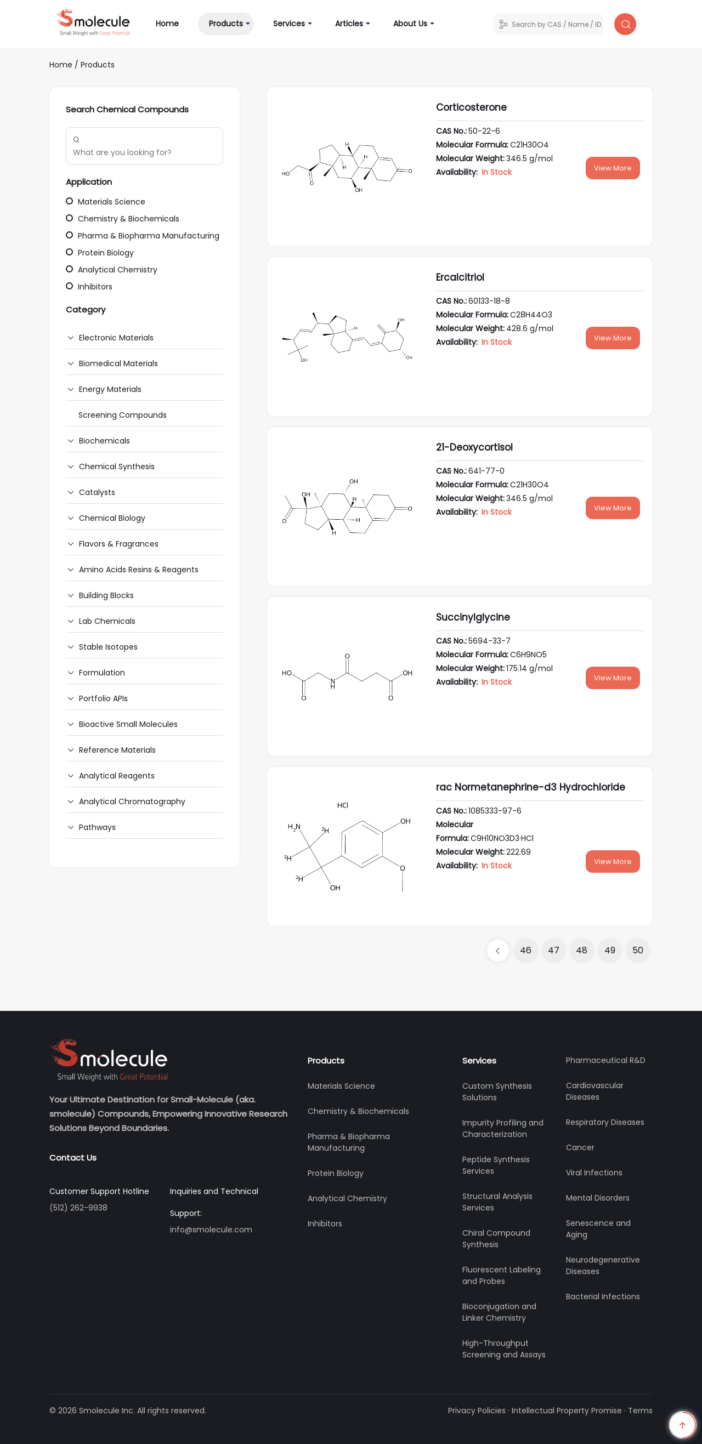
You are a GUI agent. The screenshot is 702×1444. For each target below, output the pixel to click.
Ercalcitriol (460, 277)
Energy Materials (110, 389)
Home (173, 23)
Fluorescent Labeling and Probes (501, 1275)
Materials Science (105, 201)
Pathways (97, 827)
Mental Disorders (598, 1197)
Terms (640, 1410)
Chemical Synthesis (117, 466)
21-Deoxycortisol (474, 447)
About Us (410, 23)
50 (637, 950)
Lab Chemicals (107, 621)
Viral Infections (594, 1172)
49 (609, 950)
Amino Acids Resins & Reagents (139, 569)
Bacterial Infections (603, 1296)
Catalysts (97, 492)
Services (289, 23)
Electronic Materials (116, 337)
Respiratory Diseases (605, 1122)
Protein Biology (100, 252)
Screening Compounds (122, 415)
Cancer (580, 1147)
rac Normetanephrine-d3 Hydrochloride (530, 787)
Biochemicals (104, 440)
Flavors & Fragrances (118, 543)
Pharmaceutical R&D (606, 1060)
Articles (349, 23)
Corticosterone (471, 107)
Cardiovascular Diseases (595, 1091)
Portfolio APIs (103, 698)
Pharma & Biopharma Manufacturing (142, 235)
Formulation (102, 672)
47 (553, 950)
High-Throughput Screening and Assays (504, 1349)
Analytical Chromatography (132, 801)
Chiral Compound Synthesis (496, 1238)
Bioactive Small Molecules (128, 724)
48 (581, 950)
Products (226, 23)
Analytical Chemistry (111, 269)
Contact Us (73, 1157)
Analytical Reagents (117, 775)
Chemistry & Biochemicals (122, 218)
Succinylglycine (473, 617)
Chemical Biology (112, 518)
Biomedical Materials (118, 363)
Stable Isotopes (108, 646)
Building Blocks (106, 595)
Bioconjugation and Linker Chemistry (499, 1312)
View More (613, 168)
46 (525, 950)
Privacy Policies (477, 1410)
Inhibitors (89, 286)
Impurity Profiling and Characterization (503, 1128)
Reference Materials (117, 749)
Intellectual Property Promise (567, 1410)
